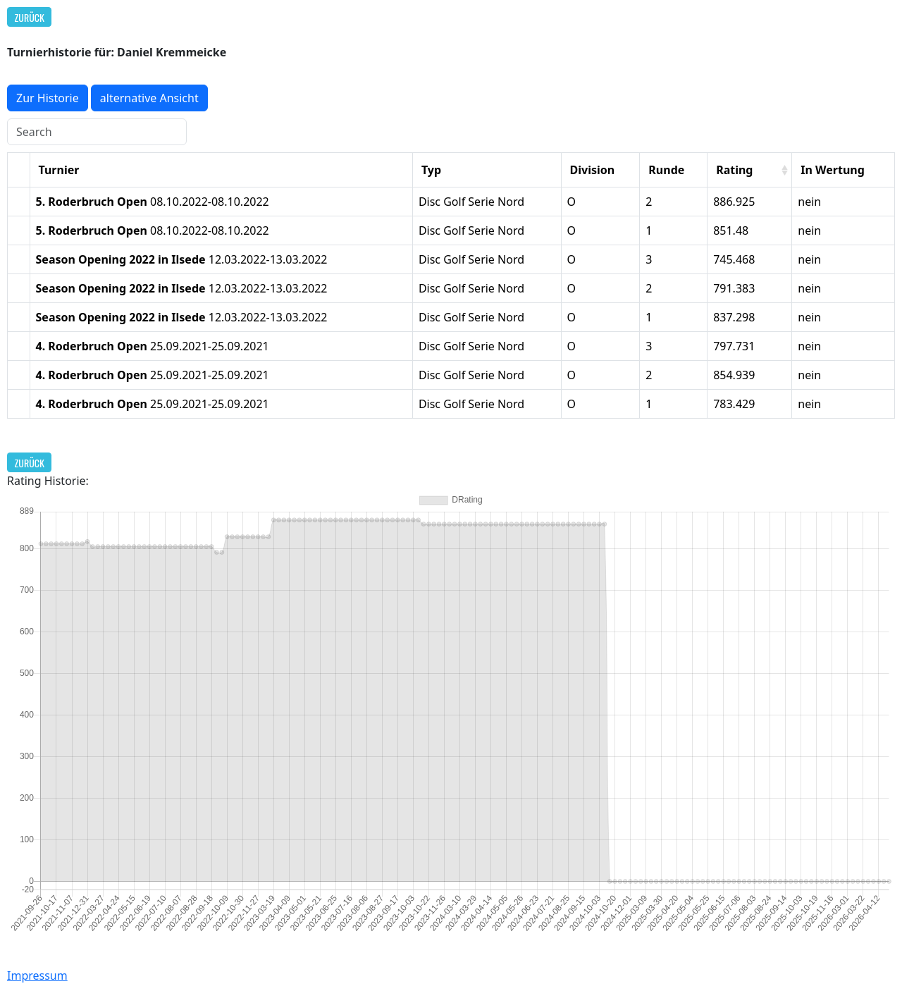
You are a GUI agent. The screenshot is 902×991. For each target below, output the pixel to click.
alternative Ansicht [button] (149, 98)
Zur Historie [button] (47, 98)
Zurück (29, 17)
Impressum (37, 975)
